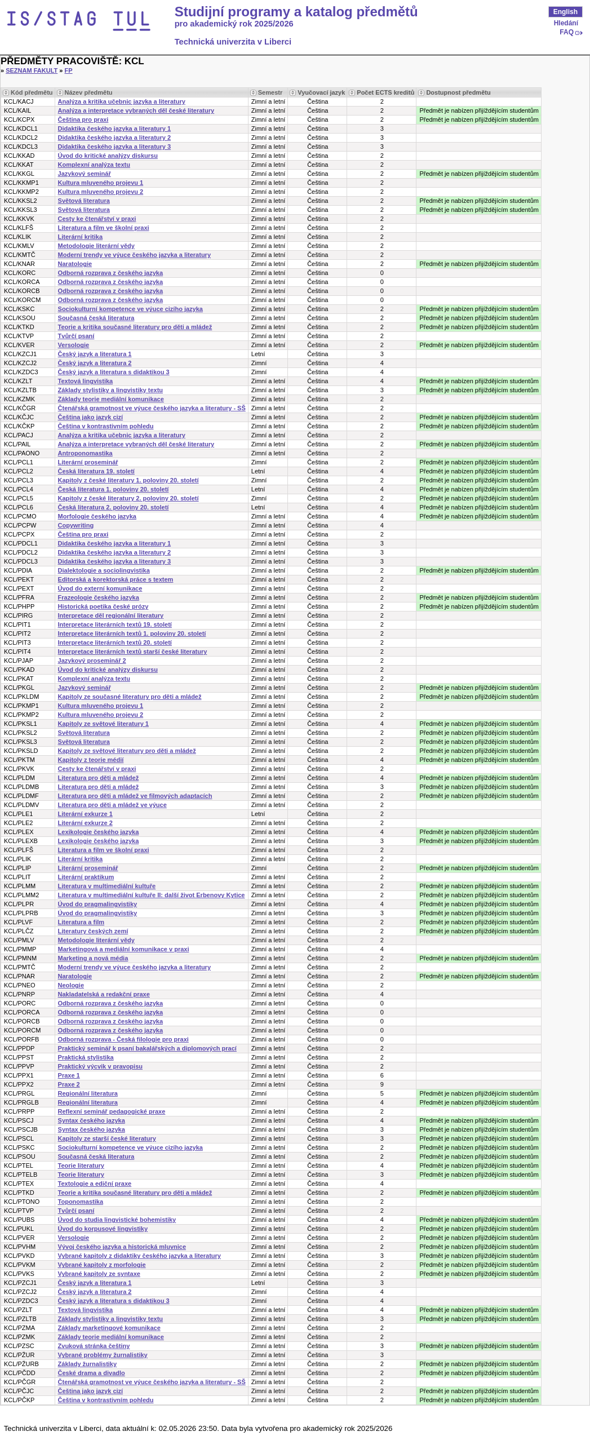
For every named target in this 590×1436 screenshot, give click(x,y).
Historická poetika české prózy (103, 606)
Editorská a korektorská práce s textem (116, 579)
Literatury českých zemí (93, 931)
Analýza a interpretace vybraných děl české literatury (136, 110)
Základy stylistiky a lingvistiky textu (110, 390)
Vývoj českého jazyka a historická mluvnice (122, 1246)
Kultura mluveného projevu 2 (101, 191)
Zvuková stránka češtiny (94, 1345)
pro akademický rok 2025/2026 (234, 23)
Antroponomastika (85, 453)
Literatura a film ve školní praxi (103, 227)
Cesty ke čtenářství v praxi (97, 218)
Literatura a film (81, 922)
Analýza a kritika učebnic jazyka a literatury (121, 101)
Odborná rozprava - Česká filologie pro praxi (123, 1039)
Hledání (566, 23)
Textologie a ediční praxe (95, 1183)
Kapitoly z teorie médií (91, 759)
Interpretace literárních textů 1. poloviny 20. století (132, 633)
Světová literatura (84, 200)
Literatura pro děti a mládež (98, 777)
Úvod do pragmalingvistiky (97, 904)
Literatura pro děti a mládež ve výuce (112, 804)
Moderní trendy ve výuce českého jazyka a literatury (134, 254)
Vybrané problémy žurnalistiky (103, 1354)
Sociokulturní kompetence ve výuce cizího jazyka (130, 308)
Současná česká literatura (96, 317)
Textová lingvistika (85, 381)
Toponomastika (80, 1201)
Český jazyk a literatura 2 (95, 363)
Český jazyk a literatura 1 (95, 354)
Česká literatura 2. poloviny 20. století (113, 507)
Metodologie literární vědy (96, 245)
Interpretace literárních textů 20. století (115, 642)
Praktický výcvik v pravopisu (100, 1066)
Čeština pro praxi (83, 119)
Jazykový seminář (84, 173)
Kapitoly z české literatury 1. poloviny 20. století (128, 480)
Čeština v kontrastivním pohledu (106, 426)
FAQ (567, 32)
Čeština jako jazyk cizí (90, 417)
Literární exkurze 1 (85, 813)
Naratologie (75, 263)
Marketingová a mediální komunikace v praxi (123, 949)
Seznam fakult (31, 70)
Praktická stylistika (86, 1057)
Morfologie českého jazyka (97, 516)
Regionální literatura (88, 1093)
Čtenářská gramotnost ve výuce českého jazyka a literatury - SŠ (152, 408)
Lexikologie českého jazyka (98, 831)
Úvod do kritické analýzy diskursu (108, 155)
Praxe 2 (69, 1084)
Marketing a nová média (93, 958)
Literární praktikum (86, 877)
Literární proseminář (88, 462)
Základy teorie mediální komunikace (111, 399)
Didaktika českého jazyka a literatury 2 (114, 137)
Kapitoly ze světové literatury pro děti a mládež (127, 750)
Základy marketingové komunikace (109, 1327)
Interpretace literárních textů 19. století (115, 624)
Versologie (74, 345)
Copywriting (76, 525)
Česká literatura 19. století (96, 471)
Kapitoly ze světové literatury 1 (103, 723)
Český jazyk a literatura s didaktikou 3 (114, 372)
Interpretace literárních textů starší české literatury (132, 651)
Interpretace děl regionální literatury (111, 615)
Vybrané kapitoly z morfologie (102, 1264)
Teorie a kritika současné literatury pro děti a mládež (135, 326)
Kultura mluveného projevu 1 (101, 182)
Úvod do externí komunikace (100, 588)
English (565, 12)
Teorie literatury (81, 1165)
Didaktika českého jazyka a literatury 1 (114, 128)
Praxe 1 (69, 1075)
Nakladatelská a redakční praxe (104, 994)
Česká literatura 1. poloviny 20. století (113, 489)
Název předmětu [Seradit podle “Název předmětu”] (89, 92)
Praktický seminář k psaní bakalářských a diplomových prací (147, 1048)
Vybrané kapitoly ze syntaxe (99, 1273)
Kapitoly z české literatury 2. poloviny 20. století (128, 498)
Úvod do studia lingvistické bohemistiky (117, 1219)
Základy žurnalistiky (87, 1363)
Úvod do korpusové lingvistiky (103, 1228)
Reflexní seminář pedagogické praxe (112, 1111)
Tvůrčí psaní (76, 336)
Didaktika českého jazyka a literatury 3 (114, 146)
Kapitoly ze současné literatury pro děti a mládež (130, 696)
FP (69, 70)
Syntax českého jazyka (91, 1120)
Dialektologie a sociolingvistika (104, 570)
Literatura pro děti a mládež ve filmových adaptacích (135, 795)
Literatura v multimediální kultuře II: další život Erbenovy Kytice (151, 895)
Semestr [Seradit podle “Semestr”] (270, 92)
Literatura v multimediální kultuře (107, 886)
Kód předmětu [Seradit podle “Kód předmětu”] (32, 92)
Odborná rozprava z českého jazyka (110, 272)
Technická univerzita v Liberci (233, 41)
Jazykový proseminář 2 (92, 660)
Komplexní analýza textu (94, 164)
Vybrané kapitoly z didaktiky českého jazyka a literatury (139, 1255)
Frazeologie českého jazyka (98, 597)
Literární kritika (80, 236)
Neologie (71, 985)
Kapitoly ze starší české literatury (107, 1138)
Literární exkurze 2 (85, 822)
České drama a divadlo (91, 1372)
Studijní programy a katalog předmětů (296, 11)
